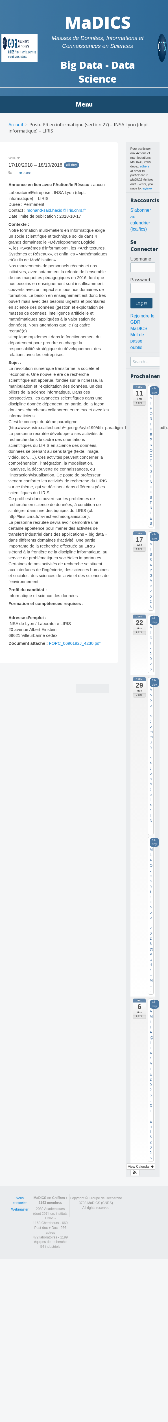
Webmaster (20, 1209)
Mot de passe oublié (137, 341)
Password (140, 279)
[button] (135, 1173)
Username (140, 259)
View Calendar (141, 1167)
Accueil (15, 125)
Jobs (25, 173)
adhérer (144, 166)
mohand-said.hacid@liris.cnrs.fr (56, 210)
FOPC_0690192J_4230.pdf (75, 643)
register (146, 188)
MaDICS (97, 22)
